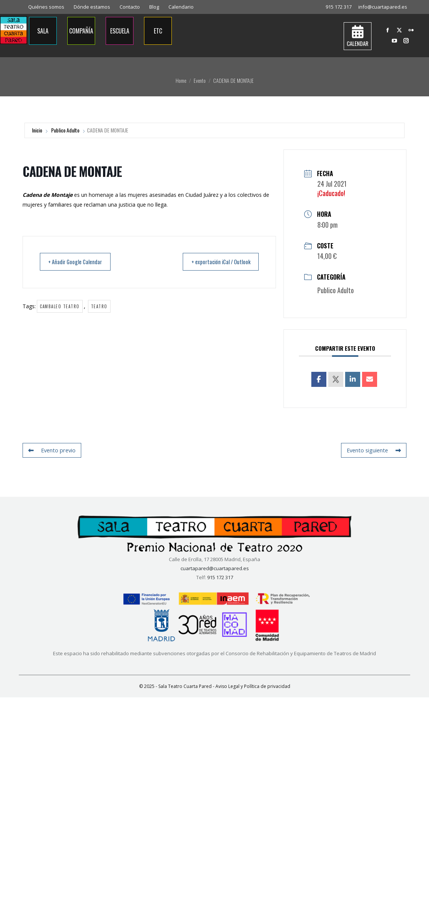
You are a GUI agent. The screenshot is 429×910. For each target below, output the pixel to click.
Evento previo (51, 450)
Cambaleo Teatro (60, 307)
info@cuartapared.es (382, 6)
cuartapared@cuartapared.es (214, 568)
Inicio (37, 130)
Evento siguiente (374, 450)
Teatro (99, 307)
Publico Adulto (65, 130)
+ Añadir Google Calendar (78, 262)
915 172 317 (339, 6)
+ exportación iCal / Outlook (217, 262)
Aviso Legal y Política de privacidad (252, 686)
